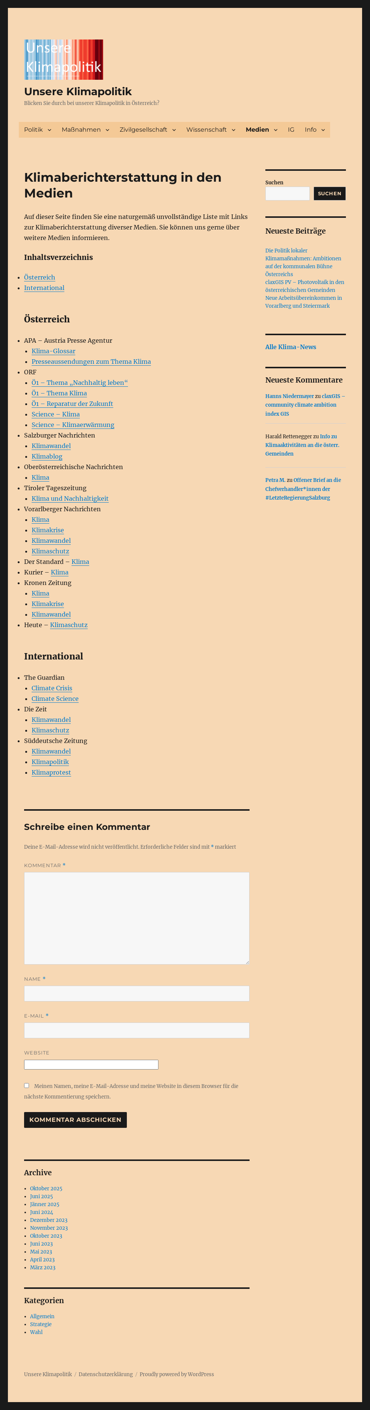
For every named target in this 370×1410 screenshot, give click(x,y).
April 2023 (42, 1260)
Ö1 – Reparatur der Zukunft (72, 403)
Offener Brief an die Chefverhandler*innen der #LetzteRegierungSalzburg (303, 489)
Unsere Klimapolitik (78, 91)
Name (35, 979)
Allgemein (42, 1316)
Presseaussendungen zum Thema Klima (91, 361)
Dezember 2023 (48, 1220)
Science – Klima (56, 414)
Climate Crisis (52, 688)
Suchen (274, 182)
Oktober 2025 (46, 1188)
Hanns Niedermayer (289, 396)
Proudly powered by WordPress (177, 1374)
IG (291, 129)
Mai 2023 (41, 1252)
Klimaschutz (50, 551)
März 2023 (42, 1267)
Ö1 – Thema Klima (59, 393)
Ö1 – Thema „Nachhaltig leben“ (80, 382)
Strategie (41, 1324)
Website (37, 1053)
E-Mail (36, 1016)
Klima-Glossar (53, 351)
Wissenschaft (206, 129)
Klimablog (47, 456)
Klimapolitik (50, 762)
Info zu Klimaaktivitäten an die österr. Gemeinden (302, 445)
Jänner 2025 (44, 1204)
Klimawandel (51, 446)
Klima (40, 477)
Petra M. (275, 480)
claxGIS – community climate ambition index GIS (305, 405)
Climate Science (55, 698)
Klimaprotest (51, 772)
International (44, 288)
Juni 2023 (41, 1244)
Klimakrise (48, 530)
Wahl (36, 1332)
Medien (257, 129)
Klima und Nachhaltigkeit (70, 498)
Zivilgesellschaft (143, 129)
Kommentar (45, 865)
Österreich (39, 277)
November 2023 (49, 1228)
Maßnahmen (81, 129)
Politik (33, 129)
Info (311, 129)
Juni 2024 (41, 1212)
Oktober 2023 (46, 1236)
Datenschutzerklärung (106, 1374)
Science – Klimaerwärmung (73, 424)
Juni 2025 (41, 1196)
